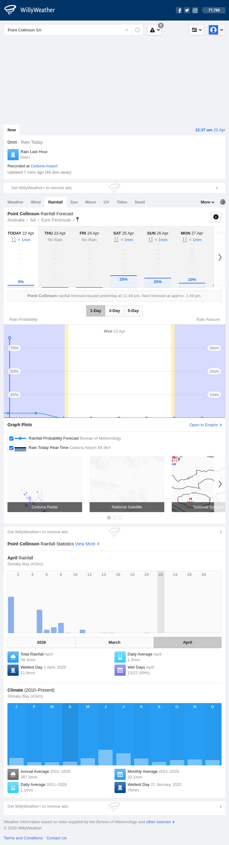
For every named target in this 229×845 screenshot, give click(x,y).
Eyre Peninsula (56, 219)
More (205, 202)
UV (106, 202)
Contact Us (57, 838)
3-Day (114, 310)
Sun (74, 202)
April (187, 642)
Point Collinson (77, 219)
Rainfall (55, 202)
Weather (15, 202)
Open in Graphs (203, 424)
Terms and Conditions (23, 838)
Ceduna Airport (44, 166)
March (114, 642)
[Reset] (126, 29)
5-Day (133, 310)
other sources (158, 821)
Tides (122, 202)
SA (33, 219)
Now (11, 130)
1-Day (95, 310)
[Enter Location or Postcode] (73, 29)
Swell (140, 202)
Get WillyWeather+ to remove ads (41, 187)
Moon (90, 202)
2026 (41, 642)
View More (85, 543)
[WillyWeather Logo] (33, 10)
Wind (36, 202)
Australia (15, 219)
